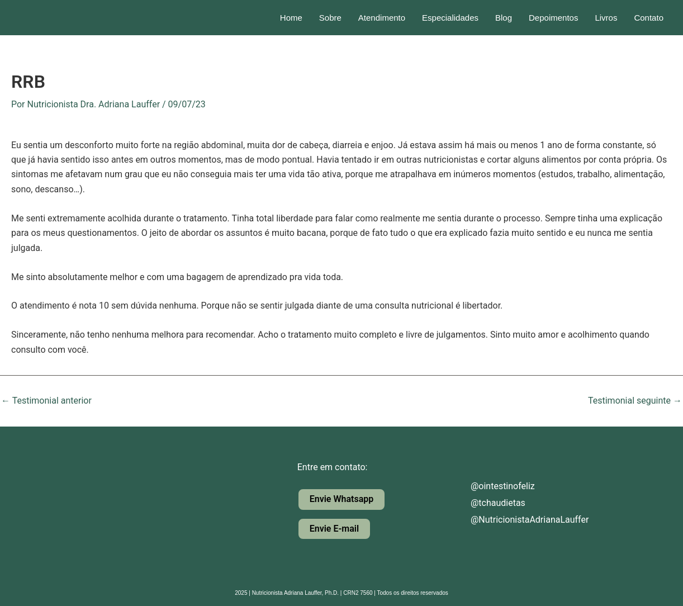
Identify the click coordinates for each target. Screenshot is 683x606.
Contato (648, 17)
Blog (503, 17)
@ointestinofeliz (493, 486)
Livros (606, 17)
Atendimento (381, 17)
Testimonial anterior (46, 400)
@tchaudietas (488, 503)
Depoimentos (553, 17)
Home (291, 17)
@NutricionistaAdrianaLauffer (520, 519)
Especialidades (450, 17)
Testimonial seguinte (635, 400)
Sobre (330, 17)
